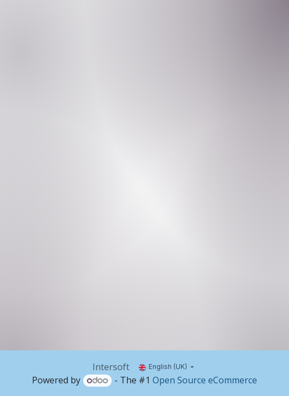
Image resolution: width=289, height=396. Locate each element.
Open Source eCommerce (204, 380)
